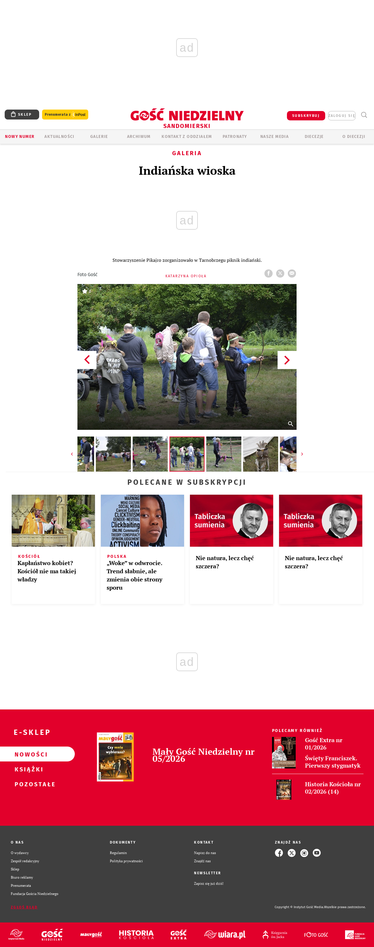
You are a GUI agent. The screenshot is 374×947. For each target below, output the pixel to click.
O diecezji (353, 136)
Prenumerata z (65, 114)
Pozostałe (28, 784)
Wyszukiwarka (364, 115)
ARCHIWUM (139, 136)
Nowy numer (19, 136)
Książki (28, 769)
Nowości (28, 754)
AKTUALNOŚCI (59, 136)
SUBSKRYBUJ (306, 116)
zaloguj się (341, 116)
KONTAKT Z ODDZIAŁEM (187, 136)
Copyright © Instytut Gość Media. (299, 907)
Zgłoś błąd (24, 907)
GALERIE (99, 136)
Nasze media (274, 136)
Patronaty (235, 136)
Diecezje (314, 136)
